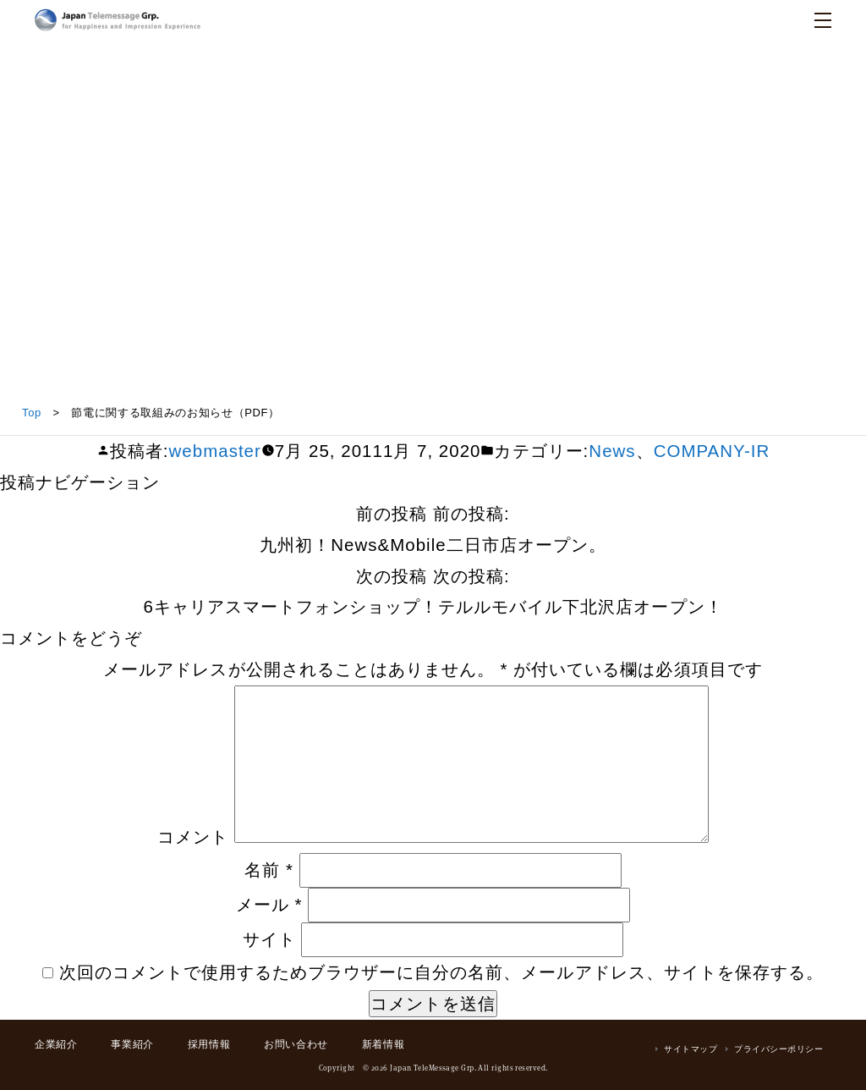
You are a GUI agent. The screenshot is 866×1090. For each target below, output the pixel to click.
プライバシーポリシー (778, 1049)
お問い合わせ (296, 1044)
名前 (268, 869)
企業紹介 (56, 1044)
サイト (269, 939)
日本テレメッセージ (117, 19)
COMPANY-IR (712, 450)
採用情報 (209, 1044)
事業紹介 (132, 1044)
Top (31, 412)
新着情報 (383, 1044)
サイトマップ (690, 1049)
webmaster (215, 450)
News (612, 450)
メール (269, 904)
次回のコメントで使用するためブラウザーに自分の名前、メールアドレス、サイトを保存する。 (441, 972)
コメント (192, 836)
